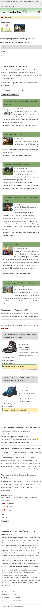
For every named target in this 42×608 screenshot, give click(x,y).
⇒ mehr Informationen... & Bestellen (15, 410)
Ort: (10, 516)
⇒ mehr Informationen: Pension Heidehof (17, 155)
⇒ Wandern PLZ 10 (19, 481)
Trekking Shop (17, 600)
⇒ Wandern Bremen (29, 455)
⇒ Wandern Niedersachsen (26, 460)
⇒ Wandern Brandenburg (14, 455)
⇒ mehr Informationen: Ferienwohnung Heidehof (20, 188)
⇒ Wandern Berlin (6, 452)
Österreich (7, 507)
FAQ (14, 591)
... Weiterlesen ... (9, 363)
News (14, 594)
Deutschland (8, 503)
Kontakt (4, 591)
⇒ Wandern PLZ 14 (18, 484)
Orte (2, 56)
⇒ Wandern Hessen (19, 457)
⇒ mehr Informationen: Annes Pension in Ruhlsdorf (21, 125)
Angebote (4, 47)
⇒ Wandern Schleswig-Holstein (15, 469)
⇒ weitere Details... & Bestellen (13, 366)
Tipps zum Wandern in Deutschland (25, 316)
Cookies (12, 1)
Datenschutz (5, 597)
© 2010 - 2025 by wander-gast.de (16, 606)
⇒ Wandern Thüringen (33, 469)
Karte (3, 51)
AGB (3, 600)
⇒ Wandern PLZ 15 (31, 484)
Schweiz (6, 510)
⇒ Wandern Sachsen (19, 466)
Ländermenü (7, 17)
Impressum (5, 594)
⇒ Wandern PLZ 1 (6, 481)
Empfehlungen (17, 597)
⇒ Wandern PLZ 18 (31, 487)
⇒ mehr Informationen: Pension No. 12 (16, 274)
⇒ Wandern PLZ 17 (18, 487)
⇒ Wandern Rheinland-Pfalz (28, 463)
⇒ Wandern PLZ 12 (33, 481)
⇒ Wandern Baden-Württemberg (23, 452)
